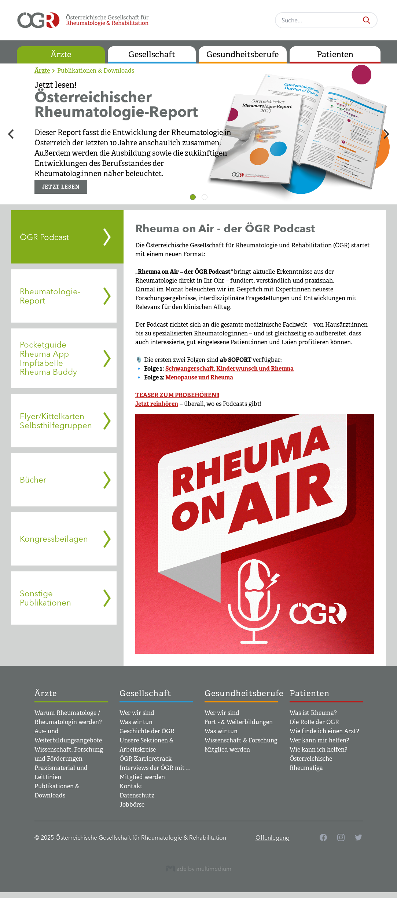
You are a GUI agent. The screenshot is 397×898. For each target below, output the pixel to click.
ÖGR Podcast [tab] (44, 237)
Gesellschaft (151, 54)
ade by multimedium (198, 868)
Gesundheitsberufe (242, 54)
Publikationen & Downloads (95, 70)
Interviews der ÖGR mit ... (155, 768)
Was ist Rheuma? (313, 713)
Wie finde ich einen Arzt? (324, 731)
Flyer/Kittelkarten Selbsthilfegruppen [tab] (56, 420)
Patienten (335, 54)
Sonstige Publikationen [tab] (45, 598)
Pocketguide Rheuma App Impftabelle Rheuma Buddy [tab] (48, 358)
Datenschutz (137, 795)
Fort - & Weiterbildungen (239, 722)
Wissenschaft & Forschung (241, 740)
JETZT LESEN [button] (61, 186)
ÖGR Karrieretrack (146, 759)
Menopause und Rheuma (199, 377)
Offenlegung (273, 837)
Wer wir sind (137, 713)
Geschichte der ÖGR (147, 731)
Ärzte (61, 54)
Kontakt (131, 786)
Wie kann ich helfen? (319, 749)
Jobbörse (132, 804)
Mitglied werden (142, 777)
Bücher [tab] (33, 480)
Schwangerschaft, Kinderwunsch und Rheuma (229, 368)
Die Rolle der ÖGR (314, 722)
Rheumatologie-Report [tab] (50, 296)
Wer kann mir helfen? (319, 740)
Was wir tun (136, 722)
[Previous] (12, 134)
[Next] (385, 134)
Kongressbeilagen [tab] (54, 539)
